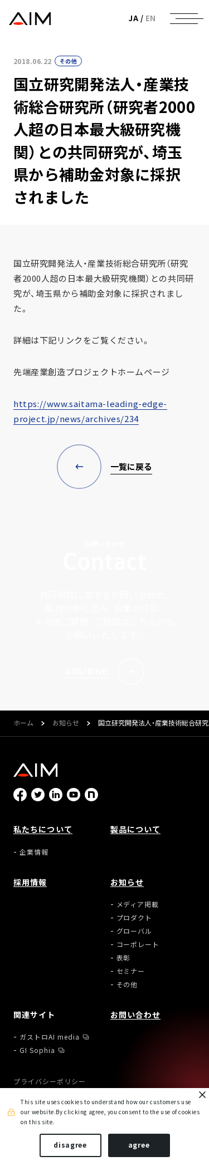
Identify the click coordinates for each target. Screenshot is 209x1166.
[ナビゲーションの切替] (184, 18)
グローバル (134, 931)
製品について (135, 829)
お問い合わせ (135, 1014)
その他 (68, 61)
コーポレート (138, 944)
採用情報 (30, 882)
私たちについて (42, 829)
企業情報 (34, 852)
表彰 (123, 958)
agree (139, 1145)
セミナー (130, 971)
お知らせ (65, 723)
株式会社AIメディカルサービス (29, 18)
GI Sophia (37, 1050)
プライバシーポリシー (49, 1081)
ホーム (23, 723)
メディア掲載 (137, 904)
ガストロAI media (50, 1037)
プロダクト (134, 918)
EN (150, 18)
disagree (70, 1145)
